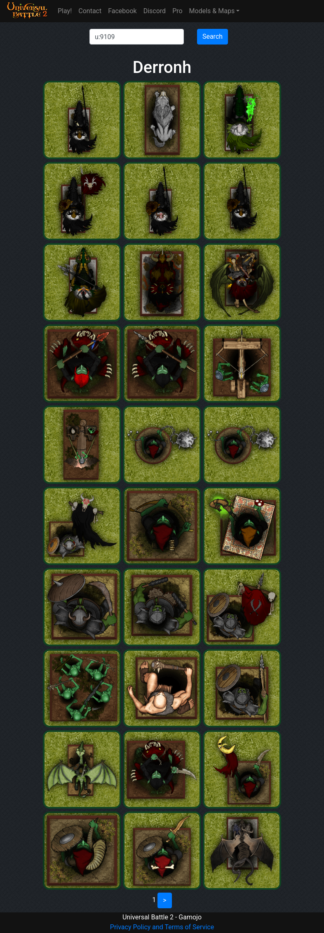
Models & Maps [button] (212, 11)
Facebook (122, 11)
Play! (65, 11)
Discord (154, 11)
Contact (89, 11)
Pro (177, 11)
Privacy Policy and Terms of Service (162, 927)
